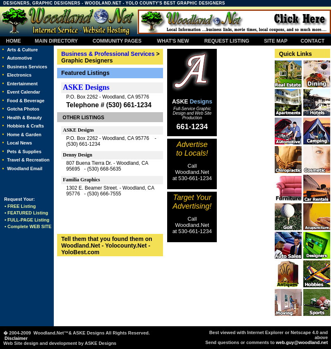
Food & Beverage (25, 100)
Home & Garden (24, 134)
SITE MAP (275, 41)
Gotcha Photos (23, 108)
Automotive (19, 57)
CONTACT (312, 41)
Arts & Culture (22, 49)
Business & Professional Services (108, 54)
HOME (13, 41)
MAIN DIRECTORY (55, 41)
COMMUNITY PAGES (117, 41)
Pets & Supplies (24, 151)
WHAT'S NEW (173, 41)
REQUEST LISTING (226, 41)
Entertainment (22, 83)
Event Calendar (23, 91)
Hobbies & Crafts (25, 125)
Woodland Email (24, 168)
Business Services (27, 66)
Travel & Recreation (28, 159)
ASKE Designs (86, 87)
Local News (19, 142)
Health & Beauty (24, 117)
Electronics (19, 74)
